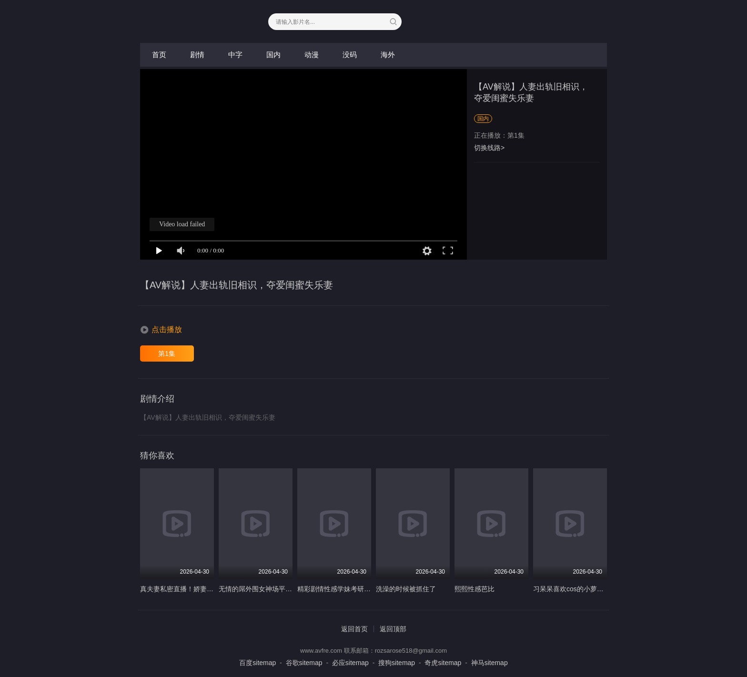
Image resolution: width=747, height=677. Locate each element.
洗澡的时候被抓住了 (406, 589)
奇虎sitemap (442, 663)
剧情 (197, 55)
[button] (161, 330)
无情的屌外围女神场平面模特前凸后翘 (275, 589)
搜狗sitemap (396, 663)
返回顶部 (393, 629)
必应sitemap (350, 663)
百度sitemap (257, 663)
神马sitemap (489, 663)
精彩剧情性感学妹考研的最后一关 (347, 589)
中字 (235, 55)
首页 (159, 55)
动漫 (311, 55)
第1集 (166, 353)
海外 (388, 55)
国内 (273, 55)
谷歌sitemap (304, 663)
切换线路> (489, 148)
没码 (350, 55)
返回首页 (354, 629)
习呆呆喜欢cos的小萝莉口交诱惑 (581, 589)
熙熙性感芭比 (474, 589)
